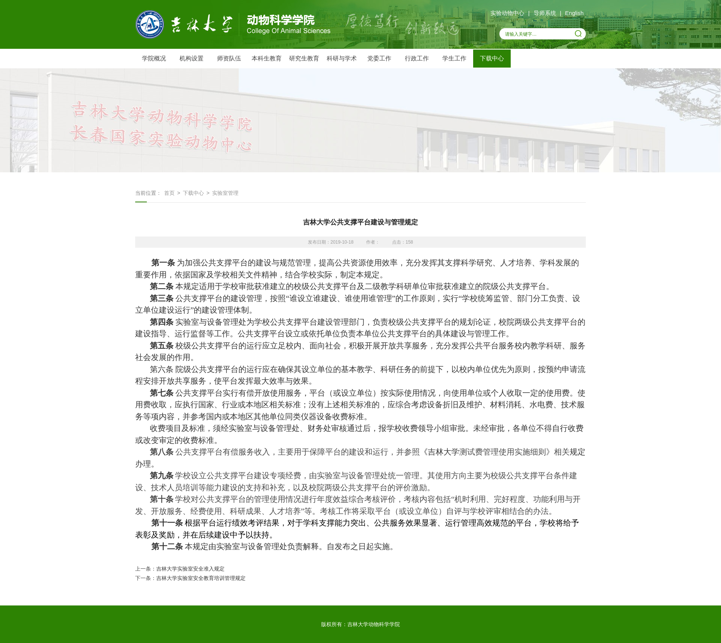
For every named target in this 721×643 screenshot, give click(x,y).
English (574, 13)
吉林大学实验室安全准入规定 (190, 569)
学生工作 (454, 58)
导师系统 (545, 13)
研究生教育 (304, 58)
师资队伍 (229, 58)
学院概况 (154, 58)
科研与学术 (342, 58)
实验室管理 (225, 193)
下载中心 (492, 58)
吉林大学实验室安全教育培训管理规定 (201, 578)
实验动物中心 (507, 13)
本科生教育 (267, 58)
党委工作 (379, 58)
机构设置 (191, 58)
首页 (169, 193)
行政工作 (417, 58)
